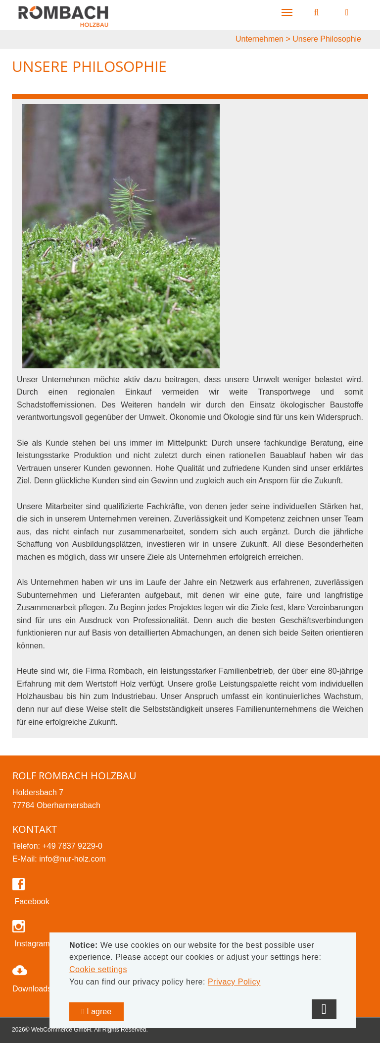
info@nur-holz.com (72, 859)
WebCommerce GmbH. (62, 1029)
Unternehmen (260, 39)
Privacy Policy (234, 982)
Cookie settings (98, 969)
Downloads (31, 989)
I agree (96, 1011)
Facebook (30, 901)
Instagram (31, 943)
